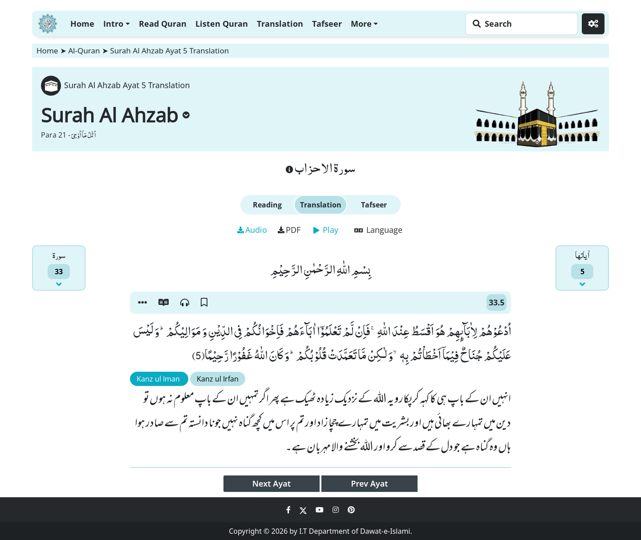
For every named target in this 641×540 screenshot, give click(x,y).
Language (378, 229)
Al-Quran (84, 50)
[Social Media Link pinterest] (351, 510)
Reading (267, 205)
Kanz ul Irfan (218, 379)
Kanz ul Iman (159, 379)
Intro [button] (113, 23)
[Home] (48, 22)
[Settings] (593, 23)
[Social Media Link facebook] (289, 510)
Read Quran (163, 23)
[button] (142, 303)
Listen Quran (221, 23)
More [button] (361, 23)
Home (82, 23)
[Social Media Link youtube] (320, 510)
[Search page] (519, 23)
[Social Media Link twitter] (304, 510)
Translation (280, 23)
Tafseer (327, 23)
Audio (252, 229)
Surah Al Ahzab (115, 115)
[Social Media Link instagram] (337, 510)
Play (325, 229)
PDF (289, 229)
